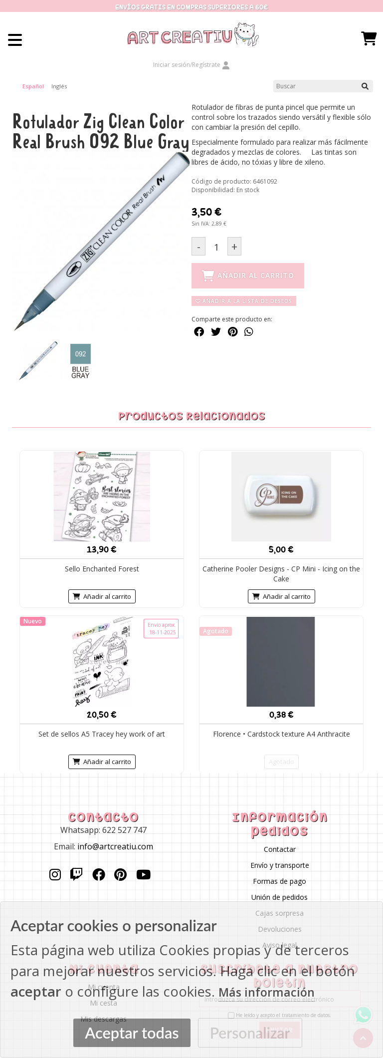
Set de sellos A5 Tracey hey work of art (101, 733)
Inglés (59, 86)
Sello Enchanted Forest (102, 568)
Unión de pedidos (279, 897)
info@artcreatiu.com (115, 846)
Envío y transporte (279, 865)
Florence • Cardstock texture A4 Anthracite (281, 733)
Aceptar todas (132, 1033)
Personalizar (250, 1033)
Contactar (280, 849)
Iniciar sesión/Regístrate (191, 64)
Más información (266, 992)
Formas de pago (279, 881)
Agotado (281, 761)
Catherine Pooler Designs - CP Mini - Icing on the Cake (281, 573)
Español (33, 86)
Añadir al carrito (102, 595)
